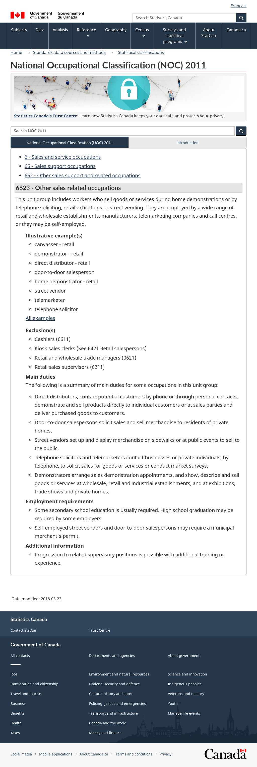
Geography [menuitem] (115, 30)
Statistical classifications (140, 52)
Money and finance (105, 732)
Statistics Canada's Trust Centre (45, 116)
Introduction (187, 142)
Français (238, 6)
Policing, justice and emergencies (117, 703)
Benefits (17, 713)
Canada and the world (107, 723)
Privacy (165, 754)
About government (184, 655)
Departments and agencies (112, 655)
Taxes (15, 732)
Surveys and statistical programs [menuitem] (175, 35)
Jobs (14, 674)
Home (16, 52)
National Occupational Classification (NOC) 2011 (69, 142)
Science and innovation (187, 674)
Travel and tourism (26, 693)
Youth (173, 703)
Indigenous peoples (185, 683)
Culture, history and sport (111, 693)
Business (18, 703)
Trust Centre (99, 630)
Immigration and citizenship (34, 683)
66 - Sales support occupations (60, 166)
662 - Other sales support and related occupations (83, 175)
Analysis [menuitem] (60, 30)
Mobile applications (55, 754)
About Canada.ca (94, 754)
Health (16, 723)
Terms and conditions (134, 754)
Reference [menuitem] (86, 32)
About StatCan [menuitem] (208, 32)
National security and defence (114, 683)
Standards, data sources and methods (69, 52)
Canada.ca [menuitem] (236, 30)
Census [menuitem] (142, 32)
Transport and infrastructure (113, 713)
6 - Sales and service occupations (63, 156)
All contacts (20, 655)
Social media (21, 754)
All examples (40, 318)
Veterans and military (186, 693)
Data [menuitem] (39, 30)
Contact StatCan (24, 630)
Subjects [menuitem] (19, 30)
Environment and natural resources (119, 674)
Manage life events (184, 713)
